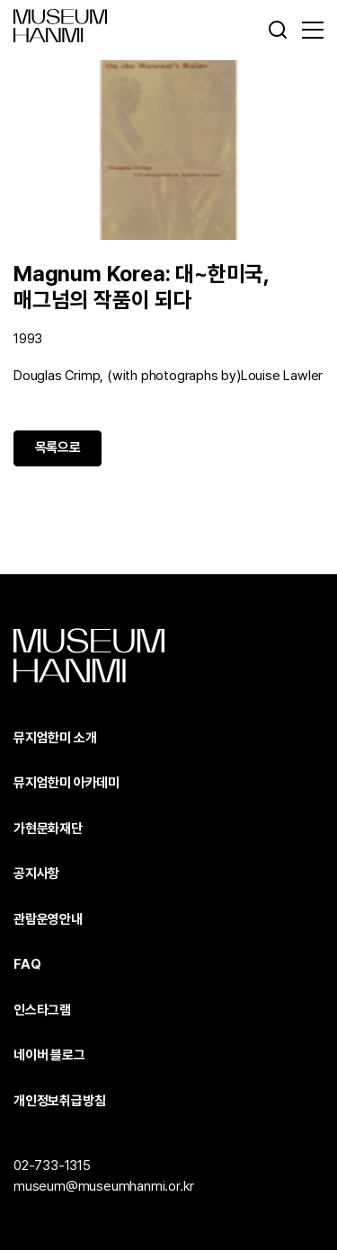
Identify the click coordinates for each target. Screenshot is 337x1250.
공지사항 (36, 873)
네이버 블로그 (49, 1055)
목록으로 (58, 447)
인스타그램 (42, 1010)
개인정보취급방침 (59, 1101)
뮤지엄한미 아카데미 (66, 783)
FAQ (26, 964)
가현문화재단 (48, 828)
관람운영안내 (48, 919)
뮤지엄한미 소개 (54, 738)
